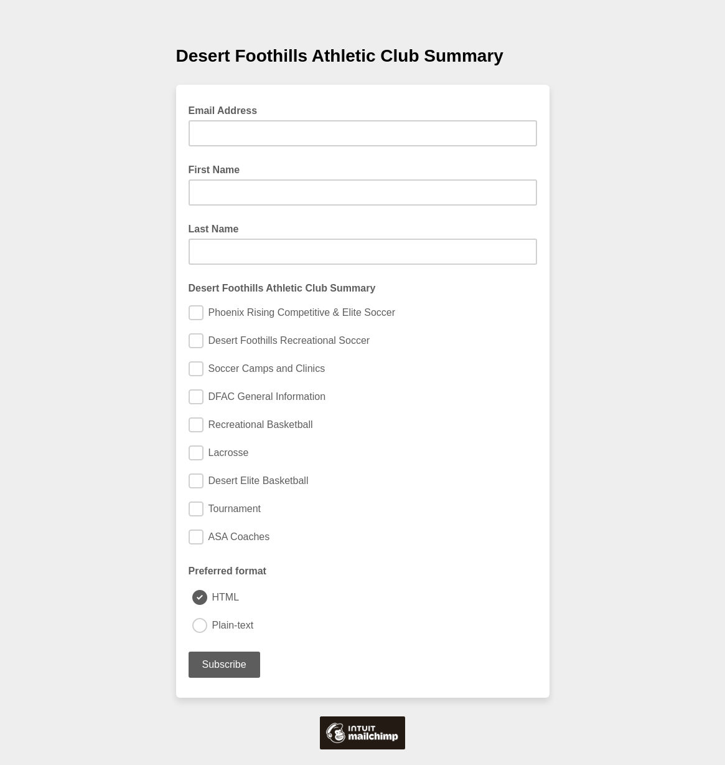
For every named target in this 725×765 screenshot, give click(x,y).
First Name (214, 169)
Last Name (214, 229)
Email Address (227, 109)
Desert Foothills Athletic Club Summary (282, 288)
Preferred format (227, 571)
